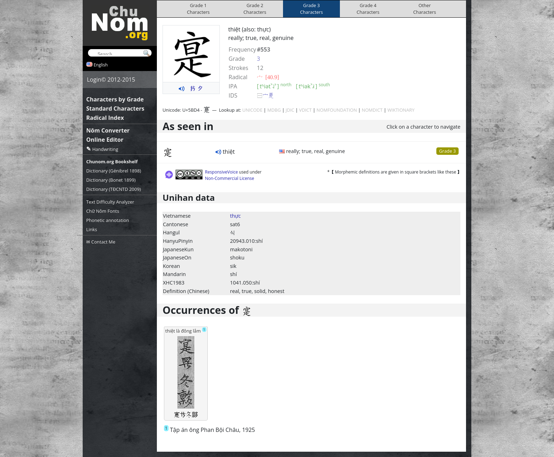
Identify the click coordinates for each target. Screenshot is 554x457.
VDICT (305, 110)
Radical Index (105, 118)
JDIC (290, 110)
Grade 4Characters (367, 8)
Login (94, 79)
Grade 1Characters (198, 8)
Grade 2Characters (254, 8)
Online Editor (104, 139)
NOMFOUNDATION (337, 110)
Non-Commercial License (229, 178)
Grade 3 (447, 151)
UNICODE (252, 110)
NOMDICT (372, 110)
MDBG (274, 110)
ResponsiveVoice (221, 172)
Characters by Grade (115, 99)
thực (235, 215)
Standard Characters (115, 108)
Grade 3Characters (311, 8)
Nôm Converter (108, 130)
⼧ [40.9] (268, 77)
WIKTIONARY (401, 110)
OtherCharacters (424, 8)
